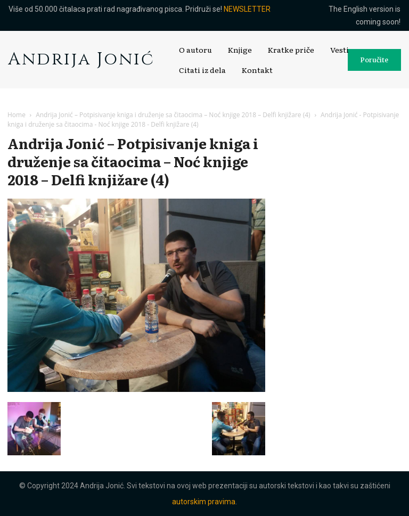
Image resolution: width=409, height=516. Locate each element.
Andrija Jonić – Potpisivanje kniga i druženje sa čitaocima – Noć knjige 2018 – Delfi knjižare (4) (173, 114)
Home (16, 114)
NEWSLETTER (247, 9)
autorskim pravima (203, 501)
